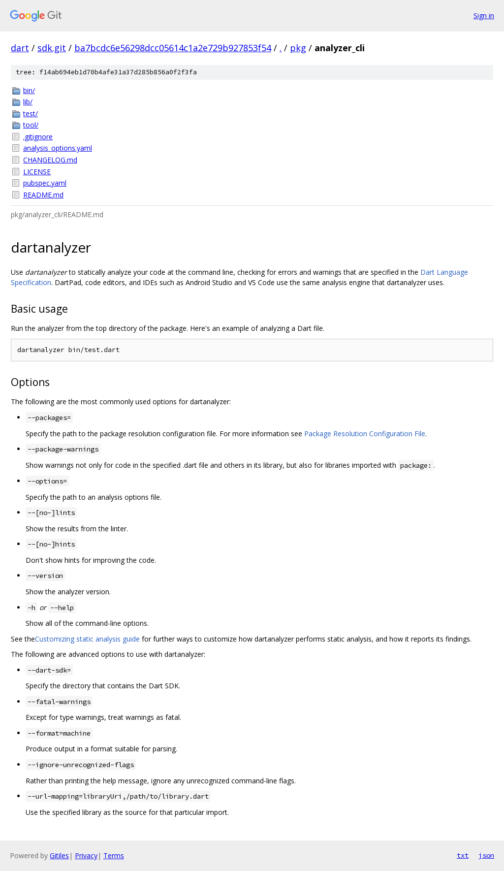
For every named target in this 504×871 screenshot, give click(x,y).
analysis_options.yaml (57, 148)
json (486, 855)
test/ (30, 113)
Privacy (86, 855)
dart (20, 48)
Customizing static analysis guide (87, 639)
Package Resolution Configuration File (364, 433)
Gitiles (59, 855)
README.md (43, 194)
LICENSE (37, 171)
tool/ (30, 124)
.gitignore (38, 136)
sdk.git (51, 48)
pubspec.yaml (44, 183)
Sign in (483, 15)
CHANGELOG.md (50, 159)
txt (463, 855)
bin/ (29, 90)
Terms (113, 855)
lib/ (27, 101)
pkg (298, 48)
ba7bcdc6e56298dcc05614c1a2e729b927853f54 (172, 48)
